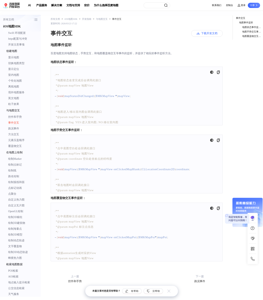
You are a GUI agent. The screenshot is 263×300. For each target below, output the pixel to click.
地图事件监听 (246, 22)
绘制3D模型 (15, 234)
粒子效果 (13, 104)
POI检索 (13, 270)
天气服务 (13, 294)
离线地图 (13, 86)
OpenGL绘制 (15, 211)
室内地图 (13, 74)
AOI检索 (13, 276)
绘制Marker (15, 158)
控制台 (229, 5)
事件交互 (13, 122)
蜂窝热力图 (15, 257)
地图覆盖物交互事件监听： (252, 36)
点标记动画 (15, 188)
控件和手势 (15, 116)
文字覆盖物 (15, 246)
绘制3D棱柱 (15, 217)
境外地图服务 (16, 92)
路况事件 (13, 128)
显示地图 (13, 57)
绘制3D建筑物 (16, 223)
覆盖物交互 (15, 146)
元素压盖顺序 (16, 140)
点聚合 (12, 193)
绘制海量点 (15, 228)
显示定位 (13, 69)
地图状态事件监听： (252, 27)
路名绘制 (13, 176)
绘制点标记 (15, 164)
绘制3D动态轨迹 (18, 252)
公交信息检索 (16, 288)
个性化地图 (15, 80)
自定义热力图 (16, 199)
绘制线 (12, 170)
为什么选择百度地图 (106, 5)
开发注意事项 (16, 44)
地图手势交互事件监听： (252, 31)
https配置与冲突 (17, 38)
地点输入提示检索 (19, 282)
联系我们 (216, 5)
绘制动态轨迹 (16, 240)
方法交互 (13, 134)
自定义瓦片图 (16, 205)
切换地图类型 (16, 63)
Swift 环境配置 (17, 32)
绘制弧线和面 (16, 182)
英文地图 (13, 98)
